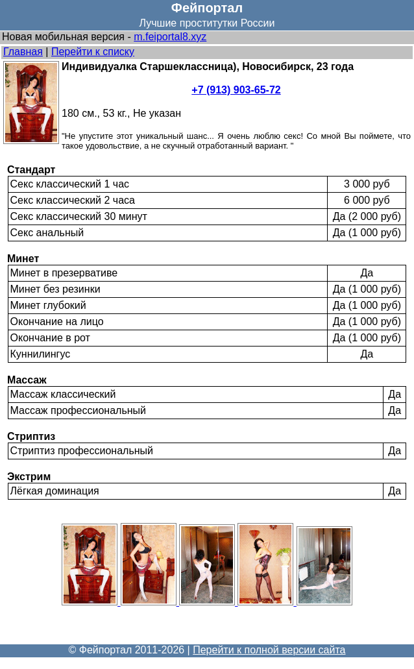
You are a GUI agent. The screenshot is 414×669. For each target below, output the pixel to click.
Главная (23, 51)
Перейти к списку (92, 51)
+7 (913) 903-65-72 (235, 89)
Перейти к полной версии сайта (269, 649)
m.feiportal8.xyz (170, 36)
